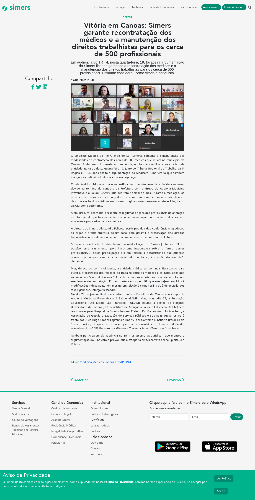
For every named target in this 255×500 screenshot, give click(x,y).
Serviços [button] (121, 7)
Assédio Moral (60, 420)
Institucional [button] (102, 7)
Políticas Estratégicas (104, 414)
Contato (96, 448)
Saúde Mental (21, 408)
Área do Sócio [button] (233, 7)
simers (16, 7)
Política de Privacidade (118, 482)
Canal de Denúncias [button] (161, 7)
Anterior (79, 380)
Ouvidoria (97, 443)
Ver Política (224, 479)
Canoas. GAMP (114, 362)
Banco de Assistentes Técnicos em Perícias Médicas (26, 430)
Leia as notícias (100, 426)
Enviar (237, 417)
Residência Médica (63, 426)
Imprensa (96, 454)
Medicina (86, 362)
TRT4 (127, 362)
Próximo (175, 380)
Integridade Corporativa (67, 431)
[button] (249, 8)
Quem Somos (99, 408)
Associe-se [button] (210, 7)
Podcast (96, 431)
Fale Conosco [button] (188, 7)
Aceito (221, 491)
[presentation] (176, 431)
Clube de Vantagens (25, 420)
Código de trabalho (64, 408)
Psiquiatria (58, 443)
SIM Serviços (20, 414)
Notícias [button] (137, 7)
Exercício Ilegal (61, 414)
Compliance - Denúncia (66, 437)
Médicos (98, 362)
